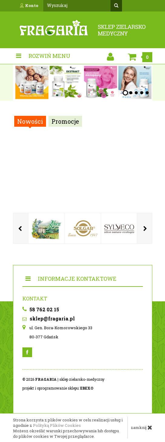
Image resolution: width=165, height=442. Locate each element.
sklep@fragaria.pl (48, 318)
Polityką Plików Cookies (57, 425)
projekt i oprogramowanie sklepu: (57, 388)
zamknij (141, 427)
